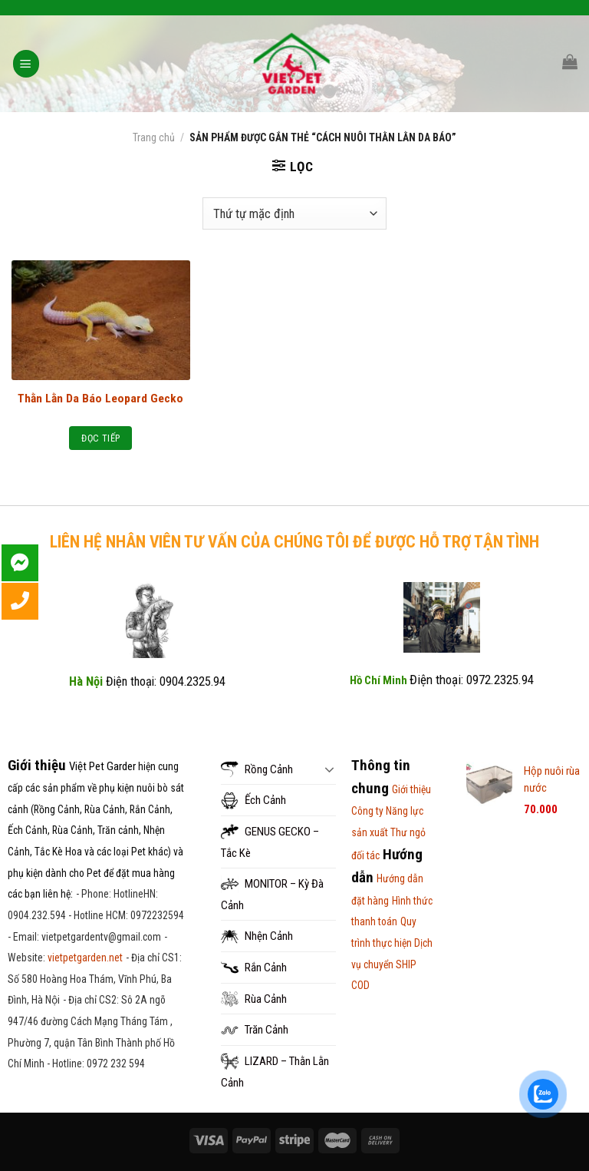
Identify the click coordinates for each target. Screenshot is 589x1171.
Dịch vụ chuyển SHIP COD (392, 964)
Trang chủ (154, 137)
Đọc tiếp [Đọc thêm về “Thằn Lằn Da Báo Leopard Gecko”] (100, 438)
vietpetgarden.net (85, 957)
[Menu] (26, 63)
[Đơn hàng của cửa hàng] (294, 213)
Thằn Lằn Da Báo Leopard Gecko (100, 398)
